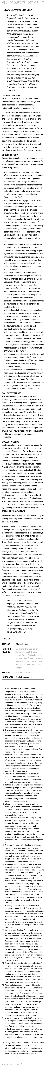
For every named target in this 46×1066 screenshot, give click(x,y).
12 (30, 360)
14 (12, 436)
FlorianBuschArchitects (4, 2)
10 (18, 303)
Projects (18, 3)
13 (28, 415)
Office (33, 3)
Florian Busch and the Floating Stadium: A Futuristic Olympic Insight (29, 664)
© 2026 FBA (9, 1064)
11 (25, 350)
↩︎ (35, 727)
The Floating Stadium (25, 672)
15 (42, 463)
